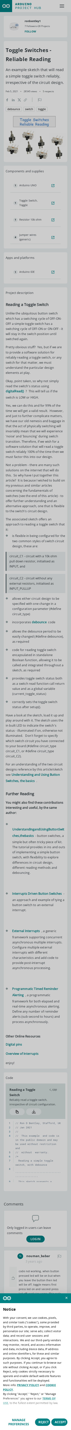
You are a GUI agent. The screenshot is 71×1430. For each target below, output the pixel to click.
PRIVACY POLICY (28, 1385)
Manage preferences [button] (18, 1422)
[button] (66, 1297)
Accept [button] (60, 1422)
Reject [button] (43, 1422)
